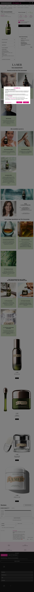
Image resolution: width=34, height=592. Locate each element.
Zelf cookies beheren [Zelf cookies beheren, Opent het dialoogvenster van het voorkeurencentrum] (8, 102)
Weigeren (19, 102)
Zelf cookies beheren (12, 98)
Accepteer (26, 102)
